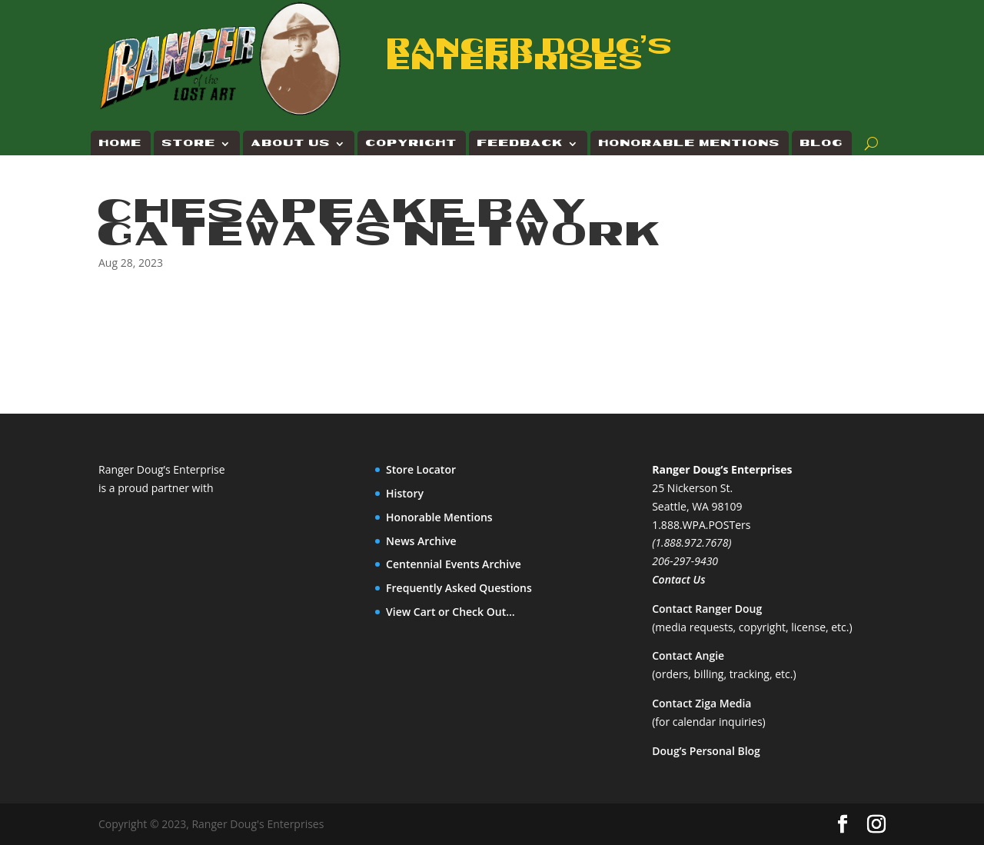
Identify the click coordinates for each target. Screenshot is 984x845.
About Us (291, 143)
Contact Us (678, 579)
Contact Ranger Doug (707, 608)
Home (120, 143)
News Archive (421, 541)
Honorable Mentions (689, 143)
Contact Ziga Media (701, 703)
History (405, 493)
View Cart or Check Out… (450, 611)
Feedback (520, 143)
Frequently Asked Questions (459, 588)
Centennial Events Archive (453, 564)
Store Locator (421, 469)
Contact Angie (688, 655)
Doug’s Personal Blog (706, 751)
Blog (821, 143)
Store (189, 143)
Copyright (411, 143)
